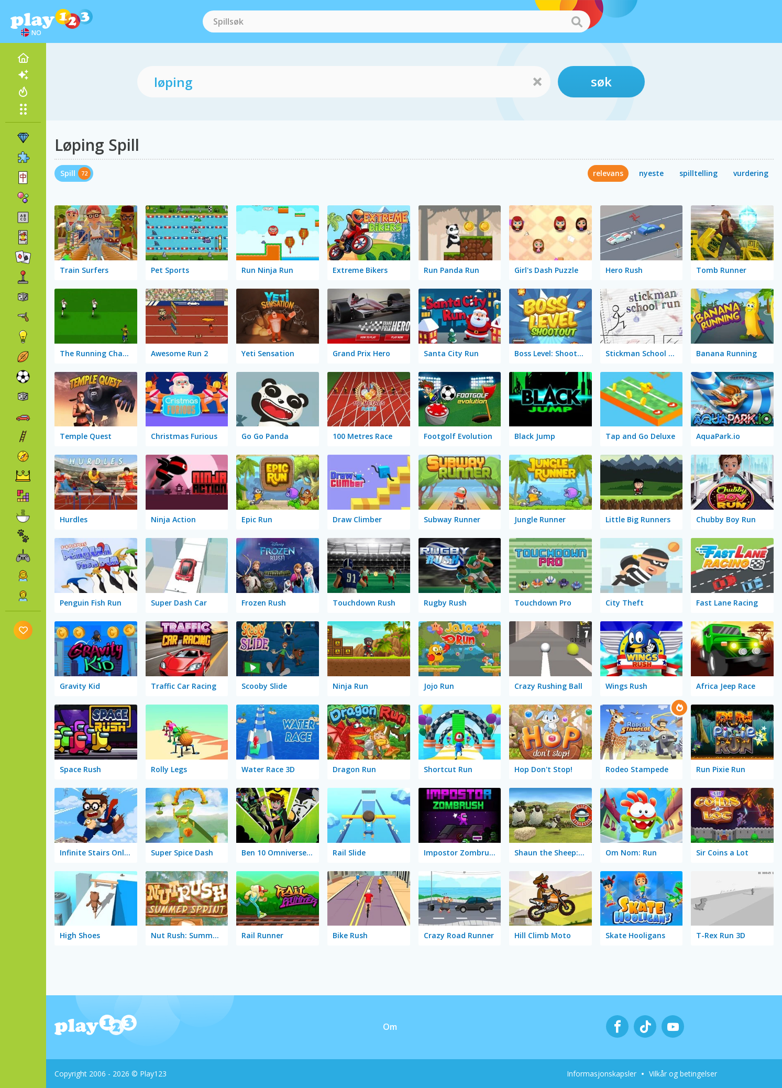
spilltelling (698, 173)
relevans (608, 173)
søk (601, 81)
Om (390, 1026)
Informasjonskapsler (601, 1074)
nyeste (651, 173)
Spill (67, 173)
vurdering (750, 173)
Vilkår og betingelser (683, 1074)
